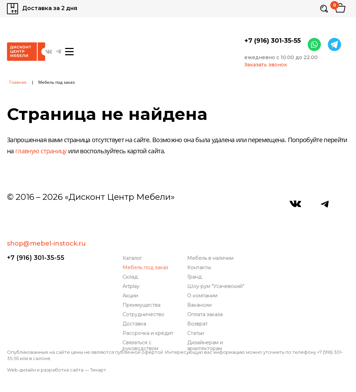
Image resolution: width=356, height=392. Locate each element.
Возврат (198, 306)
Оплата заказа (205, 296)
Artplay (131, 268)
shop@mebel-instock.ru (46, 218)
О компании (203, 277)
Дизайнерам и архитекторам (206, 327)
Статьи (196, 315)
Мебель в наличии (211, 240)
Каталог (133, 240)
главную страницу (41, 151)
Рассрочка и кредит (148, 315)
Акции (131, 277)
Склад (130, 259)
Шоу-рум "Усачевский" (216, 268)
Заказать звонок (265, 65)
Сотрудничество (144, 296)
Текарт (98, 370)
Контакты (199, 249)
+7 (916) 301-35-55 (272, 40)
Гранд (195, 259)
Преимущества (142, 287)
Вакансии (200, 287)
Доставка (135, 306)
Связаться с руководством (141, 327)
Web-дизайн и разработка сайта (45, 370)
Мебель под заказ (146, 249)
